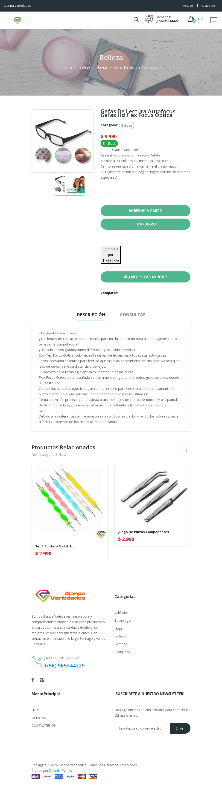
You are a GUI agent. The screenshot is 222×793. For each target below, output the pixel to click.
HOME (36, 710)
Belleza (84, 67)
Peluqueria (122, 652)
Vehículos (121, 612)
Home (68, 67)
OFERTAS (39, 717)
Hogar (119, 628)
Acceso (188, 5)
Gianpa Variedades (72, 765)
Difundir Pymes (60, 770)
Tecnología (122, 620)
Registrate (208, 5)
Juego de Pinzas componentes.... (145, 532)
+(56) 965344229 (64, 665)
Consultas (132, 314)
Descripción (91, 314)
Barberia (120, 644)
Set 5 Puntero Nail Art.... (55, 546)
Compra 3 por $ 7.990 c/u (110, 254)
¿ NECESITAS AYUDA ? (145, 276)
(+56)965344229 (167, 21)
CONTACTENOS (44, 725)
